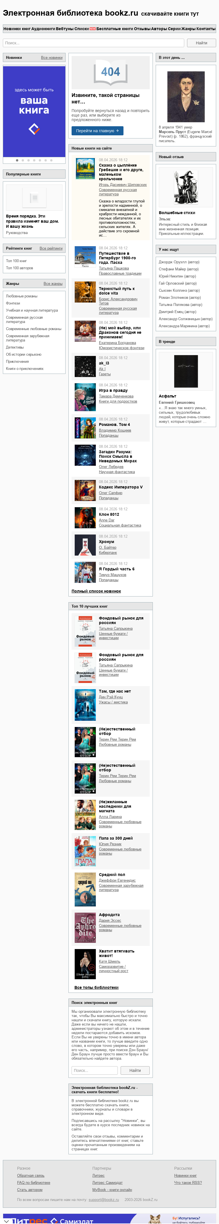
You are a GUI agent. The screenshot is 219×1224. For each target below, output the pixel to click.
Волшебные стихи (177, 212)
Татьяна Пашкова (114, 268)
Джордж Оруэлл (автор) (179, 262)
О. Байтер (107, 547)
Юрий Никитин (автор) (177, 276)
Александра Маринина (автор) (184, 326)
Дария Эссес (110, 920)
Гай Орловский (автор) (177, 283)
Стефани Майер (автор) (178, 269)
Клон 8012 (109, 514)
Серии (174, 28)
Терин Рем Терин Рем (117, 739)
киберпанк (108, 552)
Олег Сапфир (110, 493)
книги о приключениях (25, 368)
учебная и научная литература (32, 310)
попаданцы (108, 435)
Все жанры (53, 283)
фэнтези (13, 303)
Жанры (188, 28)
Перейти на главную (95, 131)
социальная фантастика (120, 525)
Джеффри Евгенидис (117, 880)
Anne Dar (106, 520)
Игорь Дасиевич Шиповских (123, 185)
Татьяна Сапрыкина (116, 628)
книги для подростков (118, 401)
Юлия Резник (110, 844)
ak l (102, 369)
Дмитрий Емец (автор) (177, 312)
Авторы (159, 28)
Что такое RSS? (188, 1182)
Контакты (206, 28)
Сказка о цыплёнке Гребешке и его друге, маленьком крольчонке (121, 172)
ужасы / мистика (113, 702)
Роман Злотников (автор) (179, 297)
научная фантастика (117, 472)
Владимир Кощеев (115, 430)
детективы (15, 347)
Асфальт (167, 396)
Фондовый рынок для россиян (121, 620)
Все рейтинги (51, 248)
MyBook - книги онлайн (112, 1190)
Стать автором (29, 1190)
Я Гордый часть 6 (117, 569)
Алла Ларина (110, 817)
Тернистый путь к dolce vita (117, 290)
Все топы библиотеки (96, 987)
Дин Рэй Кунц (111, 697)
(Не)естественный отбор (117, 731)
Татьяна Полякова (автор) (180, 305)
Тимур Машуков (112, 575)
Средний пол (112, 874)
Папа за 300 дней (116, 838)
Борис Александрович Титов (118, 301)
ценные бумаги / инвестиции (113, 635)
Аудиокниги (43, 28)
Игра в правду (113, 390)
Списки (81, 28)
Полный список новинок (96, 591)
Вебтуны (65, 28)
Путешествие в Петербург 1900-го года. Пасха (117, 258)
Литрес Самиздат (107, 1182)
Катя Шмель (109, 961)
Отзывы (142, 28)
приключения (17, 361)
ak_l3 (104, 363)
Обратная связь (30, 1175)
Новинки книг (17, 28)
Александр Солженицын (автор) (185, 319)
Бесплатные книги (114, 28)
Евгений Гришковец (177, 402)
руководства (17, 233)
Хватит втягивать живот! (117, 953)
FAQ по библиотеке (33, 1182)
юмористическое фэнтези (121, 348)
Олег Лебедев (111, 467)
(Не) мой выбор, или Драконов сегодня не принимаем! (120, 332)
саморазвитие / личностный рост (113, 968)
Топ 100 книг (16, 261)
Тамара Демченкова (116, 396)
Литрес (98, 1175)
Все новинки (51, 57)
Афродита (109, 914)
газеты (105, 374)
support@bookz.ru (104, 1200)
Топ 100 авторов (19, 268)
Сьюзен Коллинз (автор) (179, 290)
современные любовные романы (33, 329)
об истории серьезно (23, 354)
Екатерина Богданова (117, 343)
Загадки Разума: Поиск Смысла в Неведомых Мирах (118, 456)
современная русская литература (24, 319)
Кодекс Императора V (121, 487)
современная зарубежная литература (27, 338)
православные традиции (120, 273)
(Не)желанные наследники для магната (115, 806)
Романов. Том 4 (114, 424)
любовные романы (21, 296)
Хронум (106, 541)
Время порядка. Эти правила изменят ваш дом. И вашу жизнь (32, 221)
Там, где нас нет (115, 691)
